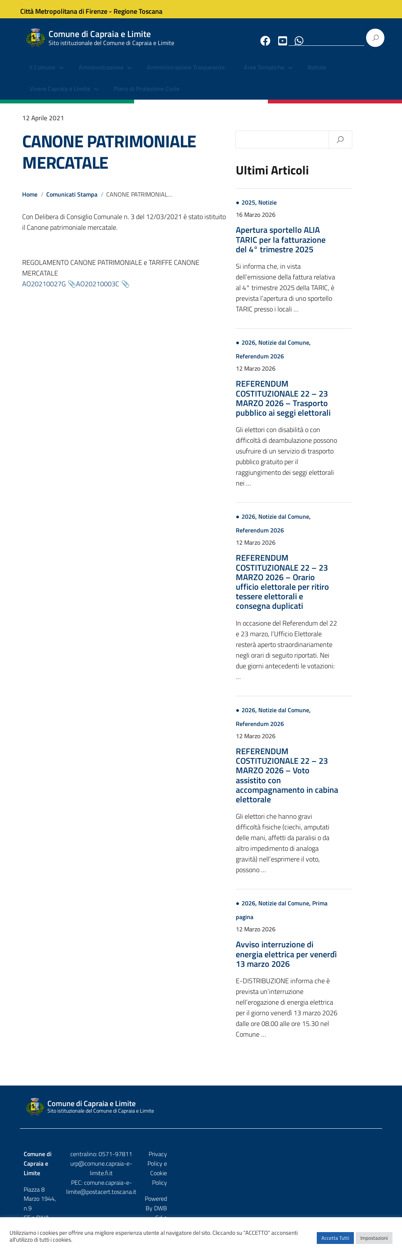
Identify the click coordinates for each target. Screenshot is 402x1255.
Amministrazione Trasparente (186, 74)
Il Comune (42, 74)
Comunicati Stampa (72, 200)
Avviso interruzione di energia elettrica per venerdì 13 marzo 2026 (314, 960)
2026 (276, 348)
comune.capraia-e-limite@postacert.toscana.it (201, 1183)
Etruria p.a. (365, 1176)
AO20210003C (97, 290)
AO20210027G (44, 290)
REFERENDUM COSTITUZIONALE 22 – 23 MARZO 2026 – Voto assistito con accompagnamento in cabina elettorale (315, 782)
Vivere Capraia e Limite (59, 95)
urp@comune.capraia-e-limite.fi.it (201, 1169)
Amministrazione (101, 74)
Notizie (317, 74)
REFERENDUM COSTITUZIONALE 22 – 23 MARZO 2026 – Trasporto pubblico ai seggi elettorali (311, 404)
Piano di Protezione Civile (146, 95)
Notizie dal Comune (311, 348)
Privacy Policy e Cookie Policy (341, 1160)
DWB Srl (334, 1176)
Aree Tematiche (264, 74)
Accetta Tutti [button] (335, 1241)
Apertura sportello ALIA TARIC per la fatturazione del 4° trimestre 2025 (308, 245)
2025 (276, 208)
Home (29, 200)
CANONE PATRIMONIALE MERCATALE (109, 158)
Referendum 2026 (288, 362)
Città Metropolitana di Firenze (70, 9)
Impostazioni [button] (374, 1241)
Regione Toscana (144, 9)
